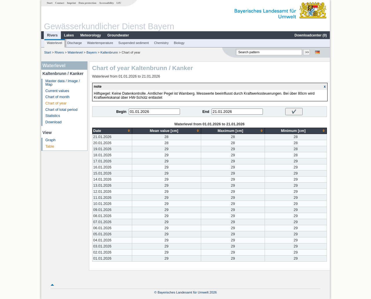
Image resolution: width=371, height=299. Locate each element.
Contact (59, 2)
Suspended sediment (133, 43)
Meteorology (90, 35)
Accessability (106, 2)
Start (49, 2)
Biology (179, 43)
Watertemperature (100, 43)
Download (54, 122)
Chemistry (161, 43)
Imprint (71, 2)
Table (50, 146)
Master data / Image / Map (63, 83)
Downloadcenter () (310, 35)
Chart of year (56, 103)
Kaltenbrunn (109, 52)
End (205, 112)
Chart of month (58, 97)
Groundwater (118, 35)
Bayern (91, 52)
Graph (51, 140)
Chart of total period (62, 110)
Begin (121, 112)
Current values (57, 91)
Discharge (74, 43)
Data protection (87, 2)
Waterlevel (54, 43)
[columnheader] (112, 131)
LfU (119, 2)
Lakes (69, 35)
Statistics (53, 116)
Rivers (52, 35)
